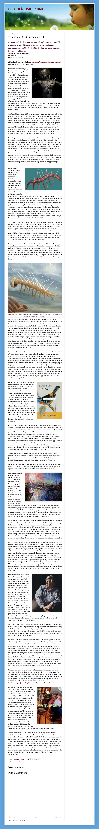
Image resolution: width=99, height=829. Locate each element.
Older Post (58, 817)
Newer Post (12, 817)
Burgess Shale (13, 314)
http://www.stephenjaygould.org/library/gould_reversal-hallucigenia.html (31, 683)
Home (35, 817)
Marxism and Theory (18, 762)
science (26, 762)
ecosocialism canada (27, 8)
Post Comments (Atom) (22, 820)
